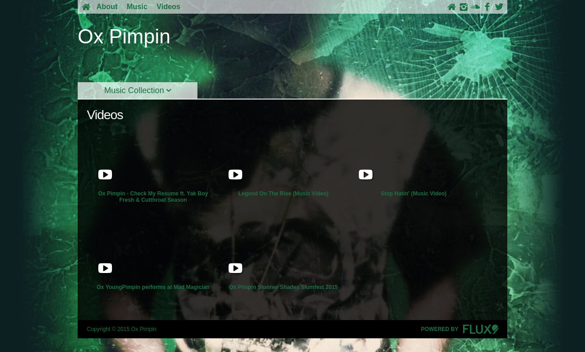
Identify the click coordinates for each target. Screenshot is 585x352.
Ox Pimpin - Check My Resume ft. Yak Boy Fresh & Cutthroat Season (153, 163)
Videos (169, 7)
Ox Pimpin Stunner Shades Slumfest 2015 (283, 253)
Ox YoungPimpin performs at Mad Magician (153, 253)
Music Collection (137, 90)
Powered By (459, 329)
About (106, 7)
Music (137, 7)
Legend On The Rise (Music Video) (283, 160)
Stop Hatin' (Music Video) (413, 160)
